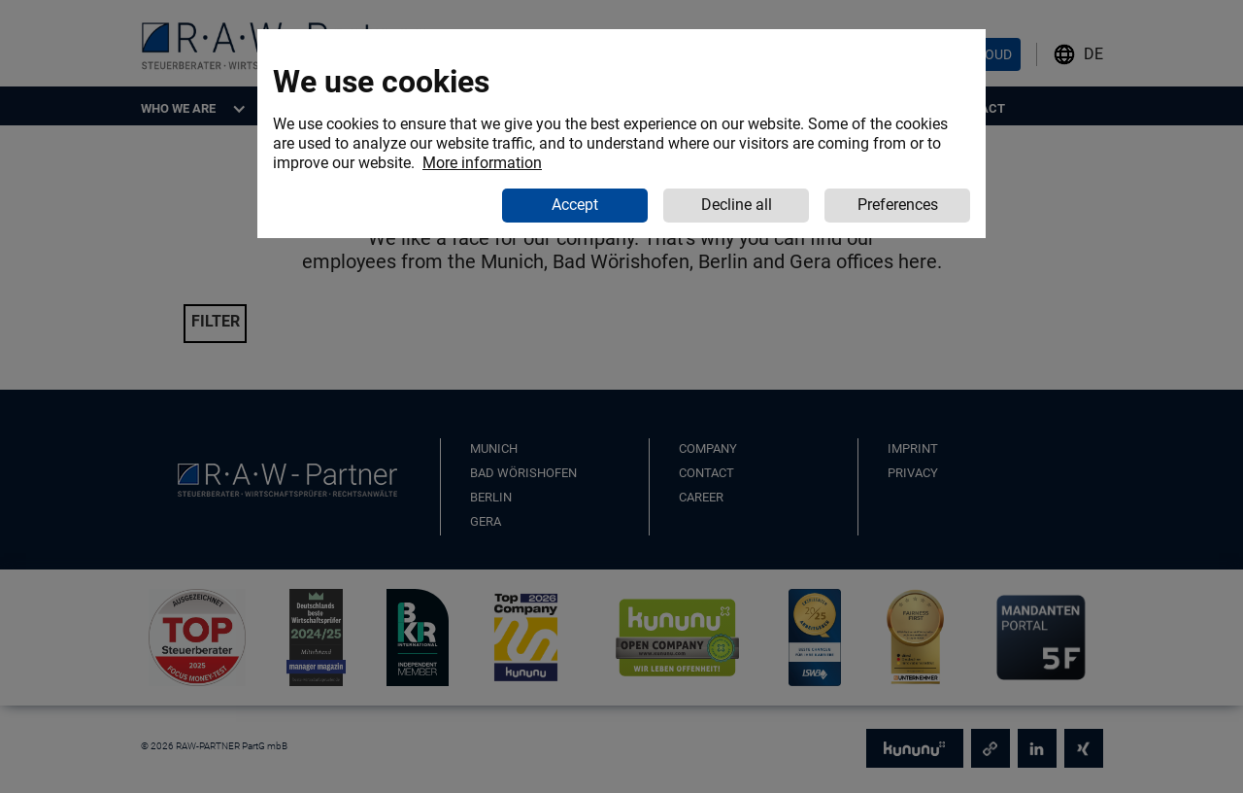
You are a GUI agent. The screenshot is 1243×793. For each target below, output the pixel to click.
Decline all (736, 204)
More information (482, 163)
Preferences (897, 204)
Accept (575, 204)
